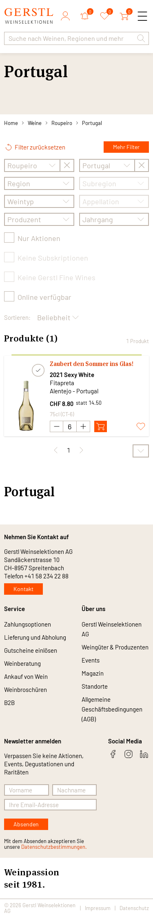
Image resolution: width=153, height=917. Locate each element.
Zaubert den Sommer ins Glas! (91, 364)
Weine (35, 123)
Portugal (92, 123)
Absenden (26, 824)
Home (11, 123)
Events (91, 660)
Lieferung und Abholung (35, 637)
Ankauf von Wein (26, 676)
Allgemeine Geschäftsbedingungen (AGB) (112, 709)
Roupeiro (61, 123)
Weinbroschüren (25, 689)
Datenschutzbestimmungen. (54, 846)
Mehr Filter (126, 146)
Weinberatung (22, 663)
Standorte (95, 686)
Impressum (98, 908)
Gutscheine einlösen (30, 650)
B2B (9, 702)
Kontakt (23, 588)
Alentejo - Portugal (74, 391)
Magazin (93, 673)
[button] (141, 38)
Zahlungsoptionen (27, 624)
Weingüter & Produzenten (115, 647)
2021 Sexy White (72, 374)
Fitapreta (62, 382)
